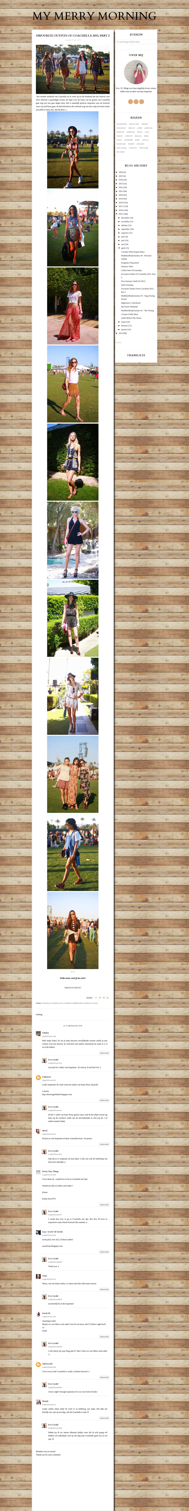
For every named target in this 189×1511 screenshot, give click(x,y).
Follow (118, 342)
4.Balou (45, 1033)
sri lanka (121, 152)
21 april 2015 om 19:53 (49, 1317)
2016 (121, 210)
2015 (121, 214)
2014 (121, 333)
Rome (137, 140)
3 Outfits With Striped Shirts (133, 252)
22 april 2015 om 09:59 (55, 1387)
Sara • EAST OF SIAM (52, 1232)
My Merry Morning (94, 16)
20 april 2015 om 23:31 (49, 1134)
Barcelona (134, 124)
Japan (139, 128)
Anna (44, 1276)
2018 (121, 202)
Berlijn (145, 124)
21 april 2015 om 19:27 (49, 1279)
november (125, 221)
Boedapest (121, 128)
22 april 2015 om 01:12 (49, 1404)
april (123, 248)
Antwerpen (122, 124)
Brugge (131, 128)
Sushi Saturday (127, 285)
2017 (121, 206)
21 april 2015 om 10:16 (55, 1154)
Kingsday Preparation (130, 263)
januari (124, 329)
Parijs (146, 136)
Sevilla (145, 140)
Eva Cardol (53, 1060)
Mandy (45, 1401)
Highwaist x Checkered (130, 303)
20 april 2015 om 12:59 (49, 1036)
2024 (121, 180)
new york (144, 148)
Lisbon (119, 136)
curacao (133, 148)
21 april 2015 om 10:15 (55, 1110)
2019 (121, 199)
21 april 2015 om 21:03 (49, 1367)
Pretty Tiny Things (50, 1171)
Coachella (46, 1003)
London (128, 136)
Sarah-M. (46, 1313)
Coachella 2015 (57, 1003)
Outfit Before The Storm (131, 318)
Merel (44, 1130)
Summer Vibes (127, 266)
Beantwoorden (104, 1053)
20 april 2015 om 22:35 (49, 1080)
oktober (124, 225)
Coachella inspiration (73, 1003)
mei (122, 244)
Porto (119, 140)
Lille (147, 132)
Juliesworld (47, 1364)
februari (124, 325)
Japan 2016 (148, 128)
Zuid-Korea (122, 148)
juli (122, 237)
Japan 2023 (131, 132)
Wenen (131, 144)
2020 (121, 195)
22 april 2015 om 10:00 (55, 1428)
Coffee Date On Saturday (131, 270)
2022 (121, 187)
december (125, 218)
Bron (73, 972)
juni (122, 240)
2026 (121, 172)
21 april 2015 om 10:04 (49, 1175)
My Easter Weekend (129, 307)
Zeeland (140, 144)
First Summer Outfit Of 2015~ (133, 281)
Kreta (139, 132)
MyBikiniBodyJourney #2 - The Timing (137, 310)
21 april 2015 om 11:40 (49, 1235)
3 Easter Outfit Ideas (129, 314)
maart (123, 322)
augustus (124, 233)
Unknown (46, 1077)
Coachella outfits (90, 1003)
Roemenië (129, 140)
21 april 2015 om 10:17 (55, 1215)
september (125, 229)
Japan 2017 (120, 132)
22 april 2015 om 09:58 (55, 1262)
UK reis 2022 (121, 144)
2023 (121, 183)
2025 (121, 176)
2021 (121, 191)
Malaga (138, 136)
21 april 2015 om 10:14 (55, 1063)
